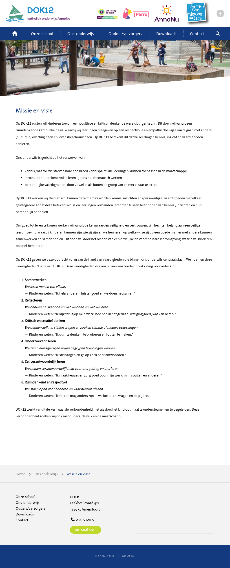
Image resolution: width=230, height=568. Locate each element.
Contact (197, 33)
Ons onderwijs (80, 33)
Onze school (42, 33)
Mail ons (84, 530)
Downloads (166, 33)
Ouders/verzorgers (125, 33)
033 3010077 (82, 519)
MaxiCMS (128, 555)
